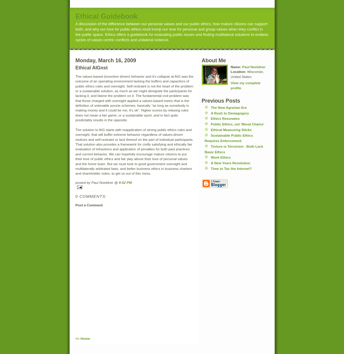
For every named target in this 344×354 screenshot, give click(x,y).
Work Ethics (221, 157)
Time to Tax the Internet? (231, 168)
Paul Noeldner (253, 67)
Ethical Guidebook (107, 16)
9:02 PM (125, 182)
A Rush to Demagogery (230, 113)
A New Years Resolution (230, 163)
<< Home (83, 338)
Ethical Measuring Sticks (231, 130)
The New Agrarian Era (229, 107)
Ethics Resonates (225, 118)
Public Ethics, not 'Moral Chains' (237, 124)
